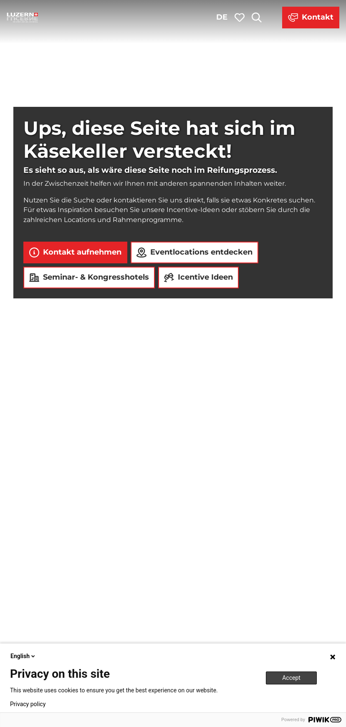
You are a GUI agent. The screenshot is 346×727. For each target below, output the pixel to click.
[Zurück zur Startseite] (22, 18)
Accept (291, 677)
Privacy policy (27, 704)
